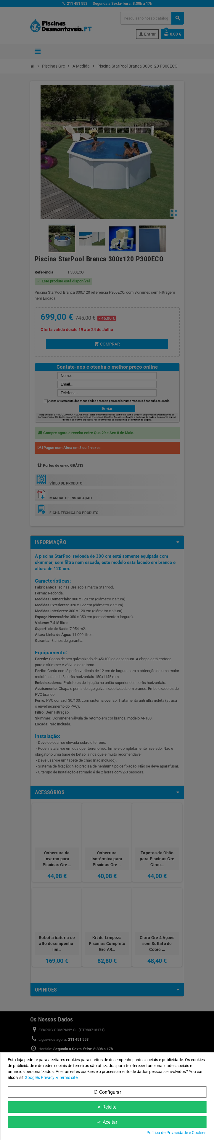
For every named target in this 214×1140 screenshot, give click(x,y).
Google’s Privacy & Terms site (51, 1077)
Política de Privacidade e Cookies (176, 1132)
